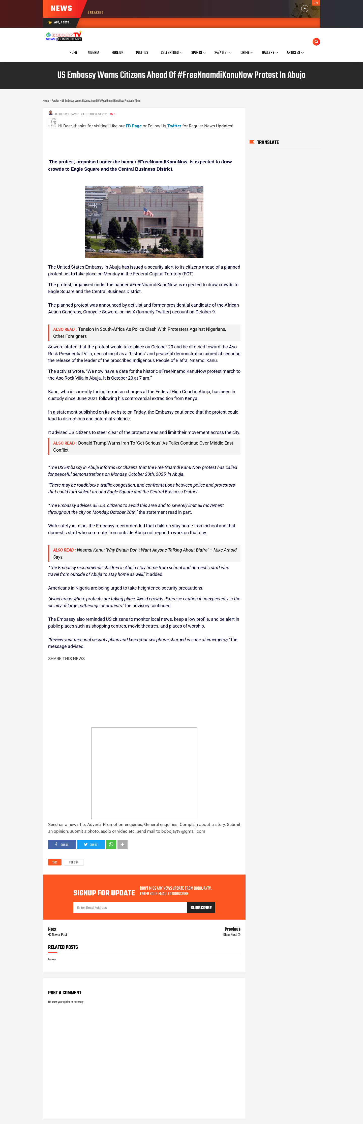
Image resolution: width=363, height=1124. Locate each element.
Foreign (73, 862)
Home (74, 52)
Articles (293, 52)
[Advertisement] (140, 140)
